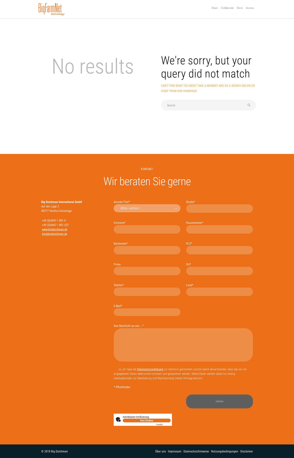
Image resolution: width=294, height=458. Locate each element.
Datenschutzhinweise (196, 451)
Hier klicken (146, 420)
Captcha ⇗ (163, 424)
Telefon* (147, 289)
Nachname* (147, 248)
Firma (147, 269)
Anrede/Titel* (147, 206)
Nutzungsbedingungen (224, 451)
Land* (219, 289)
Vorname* (147, 227)
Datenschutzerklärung (150, 369)
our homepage (187, 91)
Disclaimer (246, 451)
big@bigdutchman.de (54, 234)
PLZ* (219, 248)
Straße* (219, 206)
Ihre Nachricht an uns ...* (183, 343)
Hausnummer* (219, 227)
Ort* (219, 269)
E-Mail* (147, 310)
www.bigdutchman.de (54, 229)
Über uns (160, 451)
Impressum (174, 451)
